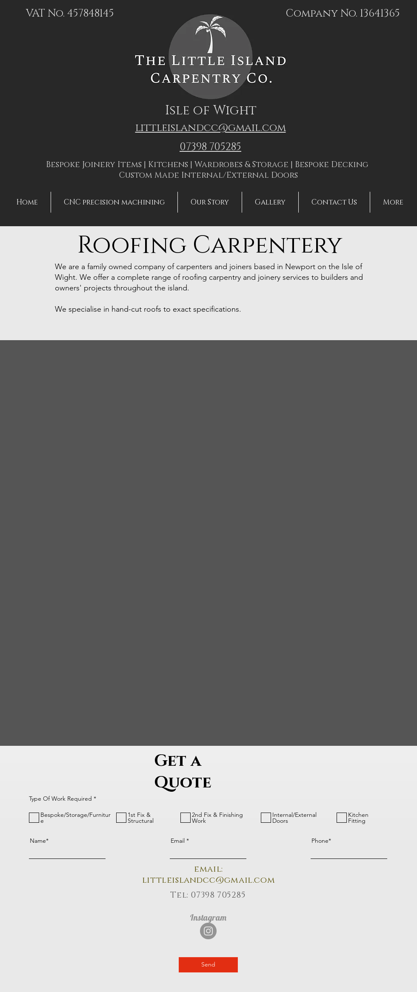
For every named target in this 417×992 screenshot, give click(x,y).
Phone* (321, 841)
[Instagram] (208, 931)
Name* (39, 841)
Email (178, 841)
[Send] (208, 964)
